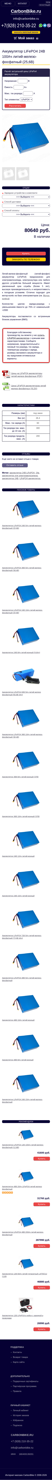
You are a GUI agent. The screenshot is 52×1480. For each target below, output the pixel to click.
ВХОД (48, 2)
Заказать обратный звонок (26, 32)
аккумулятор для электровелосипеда (20, 476)
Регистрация (44, 5)
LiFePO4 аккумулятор (29, 479)
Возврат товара (20, 1357)
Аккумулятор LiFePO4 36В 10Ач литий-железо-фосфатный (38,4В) (22, 736)
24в (37, 473)
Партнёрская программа (24, 1386)
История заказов (21, 1416)
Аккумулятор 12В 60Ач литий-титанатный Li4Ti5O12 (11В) (24, 1275)
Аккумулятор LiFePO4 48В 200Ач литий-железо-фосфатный (23, 1233)
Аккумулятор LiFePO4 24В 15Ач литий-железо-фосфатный (22, 1101)
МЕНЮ (8, 3)
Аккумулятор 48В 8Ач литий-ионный (17, 1060)
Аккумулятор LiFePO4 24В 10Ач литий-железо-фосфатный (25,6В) (22, 611)
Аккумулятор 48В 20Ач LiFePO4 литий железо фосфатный (22, 1188)
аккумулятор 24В (10, 479)
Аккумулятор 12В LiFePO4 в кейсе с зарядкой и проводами (22, 1317)
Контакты (17, 1352)
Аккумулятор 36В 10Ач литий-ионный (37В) (21, 817)
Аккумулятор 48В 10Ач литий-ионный (18, 1020)
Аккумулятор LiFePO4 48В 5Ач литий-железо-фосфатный (22, 979)
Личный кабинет (21, 1410)
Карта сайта (19, 1362)
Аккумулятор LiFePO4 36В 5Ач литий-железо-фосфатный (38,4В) (22, 569)
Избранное (18, 1420)
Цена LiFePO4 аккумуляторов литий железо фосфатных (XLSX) (28, 387)
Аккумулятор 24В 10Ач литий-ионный (18, 896)
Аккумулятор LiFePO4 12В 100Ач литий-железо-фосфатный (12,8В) (23, 1146)
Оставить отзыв (15, 465)
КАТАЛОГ (22, 3)
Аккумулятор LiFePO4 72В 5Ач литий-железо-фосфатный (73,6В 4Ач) (22, 937)
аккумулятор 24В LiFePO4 (21, 473)
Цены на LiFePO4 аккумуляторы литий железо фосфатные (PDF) (26, 375)
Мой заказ (24, 38)
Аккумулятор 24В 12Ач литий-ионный (18, 856)
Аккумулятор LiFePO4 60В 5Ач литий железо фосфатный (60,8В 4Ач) (21, 693)
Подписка (17, 1425)
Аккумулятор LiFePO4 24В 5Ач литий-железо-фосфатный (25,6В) (22, 527)
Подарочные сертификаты (25, 1381)
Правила (17, 1391)
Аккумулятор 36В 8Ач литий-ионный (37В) (20, 777)
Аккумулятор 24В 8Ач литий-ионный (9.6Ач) (21, 653)
